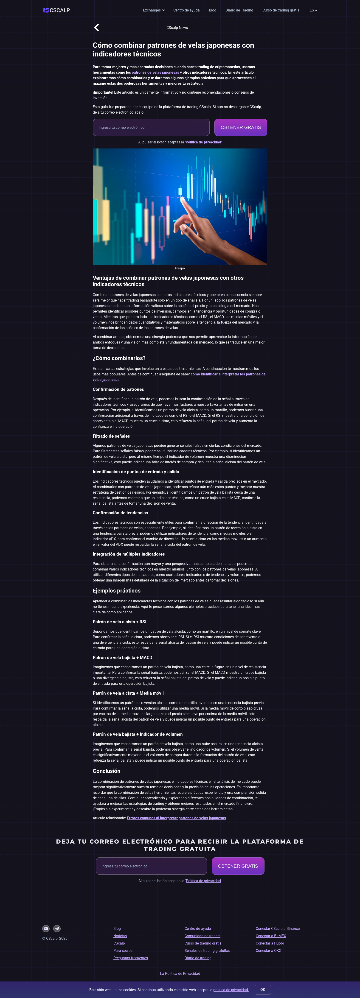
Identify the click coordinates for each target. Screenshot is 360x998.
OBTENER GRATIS (241, 127)
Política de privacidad (203, 142)
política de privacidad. (231, 990)
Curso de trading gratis (280, 10)
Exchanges (152, 10)
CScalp (119, 943)
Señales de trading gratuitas (207, 950)
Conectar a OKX (268, 950)
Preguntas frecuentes (130, 958)
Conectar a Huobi (270, 943)
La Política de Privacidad (180, 973)
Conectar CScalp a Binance (278, 928)
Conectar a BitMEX (271, 936)
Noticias (120, 936)
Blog (212, 10)
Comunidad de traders (202, 936)
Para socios (122, 950)
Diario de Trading (239, 10)
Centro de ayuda (186, 10)
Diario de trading (198, 958)
